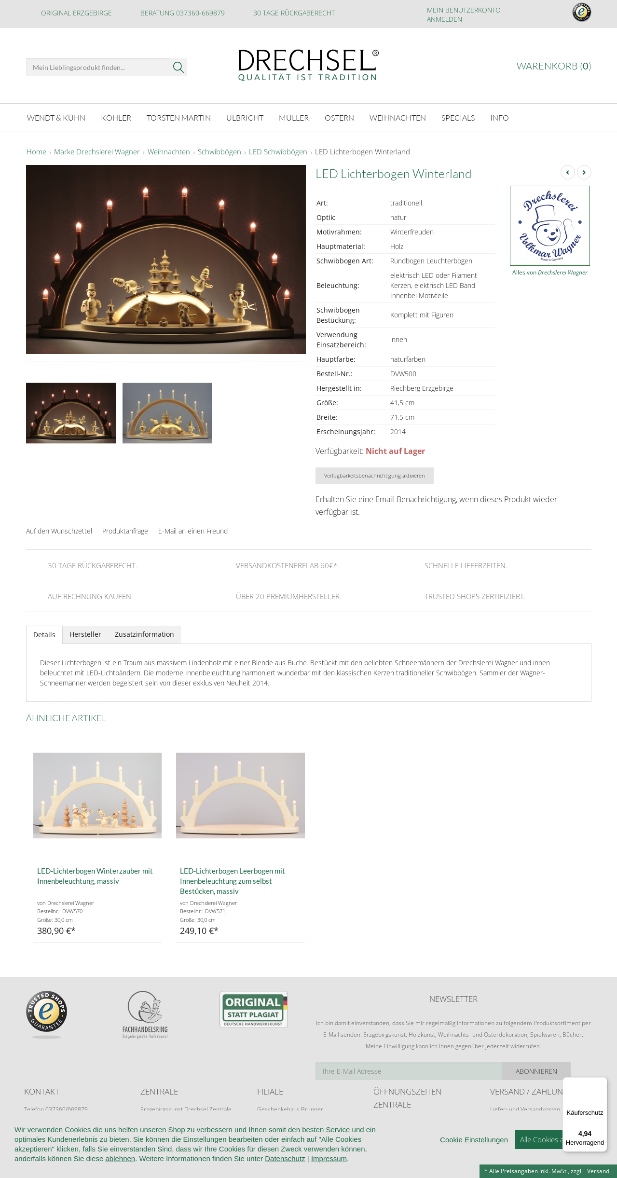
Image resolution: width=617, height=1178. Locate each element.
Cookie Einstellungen (474, 1153)
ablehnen (120, 1171)
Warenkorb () (554, 66)
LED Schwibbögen (278, 151)
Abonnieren (556, 1070)
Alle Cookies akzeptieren (559, 1152)
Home (36, 151)
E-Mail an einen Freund (193, 529)
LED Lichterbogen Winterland (362, 151)
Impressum (329, 1171)
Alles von (550, 272)
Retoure (500, 1118)
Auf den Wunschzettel (59, 529)
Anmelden (444, 19)
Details (44, 634)
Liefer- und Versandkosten (525, 1109)
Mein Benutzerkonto (464, 9)
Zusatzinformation (144, 633)
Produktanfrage (125, 529)
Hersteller (85, 633)
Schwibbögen (219, 151)
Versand (598, 1171)
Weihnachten (169, 151)
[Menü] (601, 1083)
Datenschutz (285, 1171)
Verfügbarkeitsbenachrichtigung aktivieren (374, 475)
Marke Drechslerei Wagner (97, 151)
